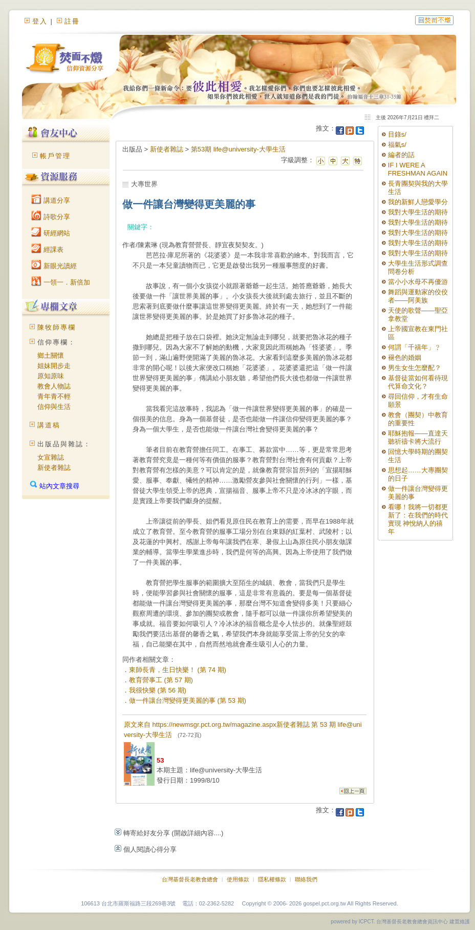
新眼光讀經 (54, 266)
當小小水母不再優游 (418, 282)
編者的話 (401, 155)
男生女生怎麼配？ (414, 368)
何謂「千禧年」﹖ (414, 347)
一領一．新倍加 (60, 282)
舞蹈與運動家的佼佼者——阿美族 (418, 296)
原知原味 (50, 376)
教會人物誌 (54, 386)
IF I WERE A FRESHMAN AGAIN (417, 169)
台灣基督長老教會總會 (190, 879)
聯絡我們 (306, 879)
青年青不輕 (54, 396)
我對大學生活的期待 (418, 212)
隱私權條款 (272, 879)
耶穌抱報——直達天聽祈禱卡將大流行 (418, 437)
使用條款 (238, 879)
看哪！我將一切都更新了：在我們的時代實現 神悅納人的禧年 (418, 519)
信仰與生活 (54, 406)
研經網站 (50, 233)
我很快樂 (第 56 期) (157, 690)
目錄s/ (397, 134)
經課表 (47, 249)
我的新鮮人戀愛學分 (418, 202)
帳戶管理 (55, 156)
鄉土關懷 (50, 355)
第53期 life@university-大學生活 (238, 149)
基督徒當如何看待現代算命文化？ (418, 382)
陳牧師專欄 (56, 327)
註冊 (72, 21)
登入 (40, 21)
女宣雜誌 (50, 457)
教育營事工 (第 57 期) (161, 680)
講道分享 (50, 200)
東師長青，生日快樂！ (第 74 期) (177, 670)
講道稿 (48, 425)
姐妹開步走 (54, 366)
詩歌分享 (50, 217)
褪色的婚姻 (404, 357)
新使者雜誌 (54, 467)
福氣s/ (397, 144)
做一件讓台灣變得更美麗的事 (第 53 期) (187, 700)
